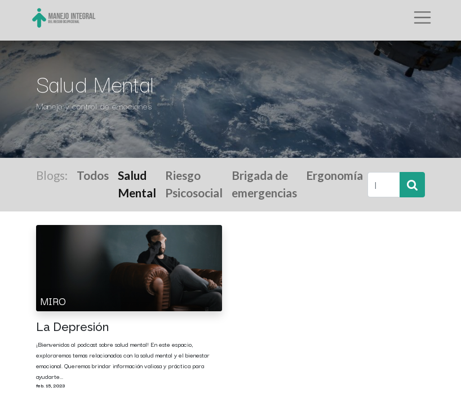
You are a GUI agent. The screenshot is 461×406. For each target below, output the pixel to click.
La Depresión (72, 327)
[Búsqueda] (412, 184)
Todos (93, 175)
